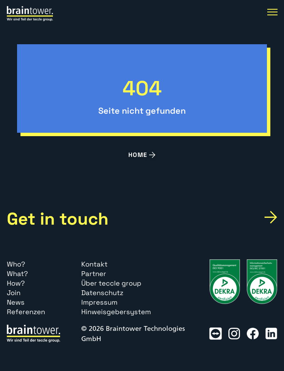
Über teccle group (111, 283)
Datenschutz (102, 292)
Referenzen (26, 311)
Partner (93, 273)
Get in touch (58, 219)
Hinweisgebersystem (116, 311)
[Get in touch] (271, 217)
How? (16, 283)
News (16, 302)
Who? (16, 264)
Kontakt (94, 264)
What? (17, 273)
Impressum (99, 302)
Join (13, 292)
